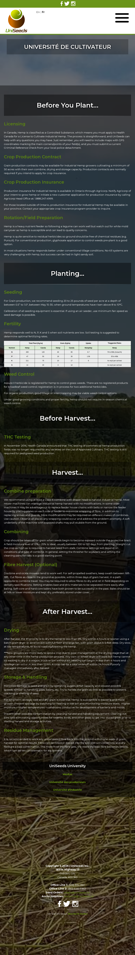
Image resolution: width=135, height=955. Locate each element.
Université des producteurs (67, 782)
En (38, 12)
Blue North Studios (78, 914)
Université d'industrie (67, 789)
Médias (67, 774)
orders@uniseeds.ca (77, 892)
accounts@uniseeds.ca (78, 896)
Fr (43, 12)
